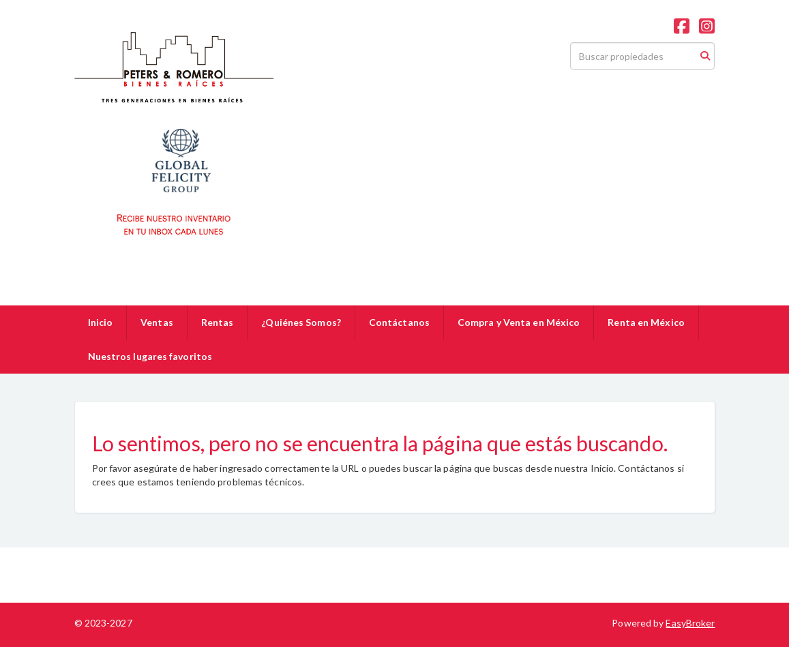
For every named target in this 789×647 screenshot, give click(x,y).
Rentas (217, 322)
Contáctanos (399, 322)
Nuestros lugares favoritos (150, 356)
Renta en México (646, 322)
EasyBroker (690, 623)
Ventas (156, 322)
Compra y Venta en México (519, 322)
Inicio (100, 322)
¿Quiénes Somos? (301, 322)
